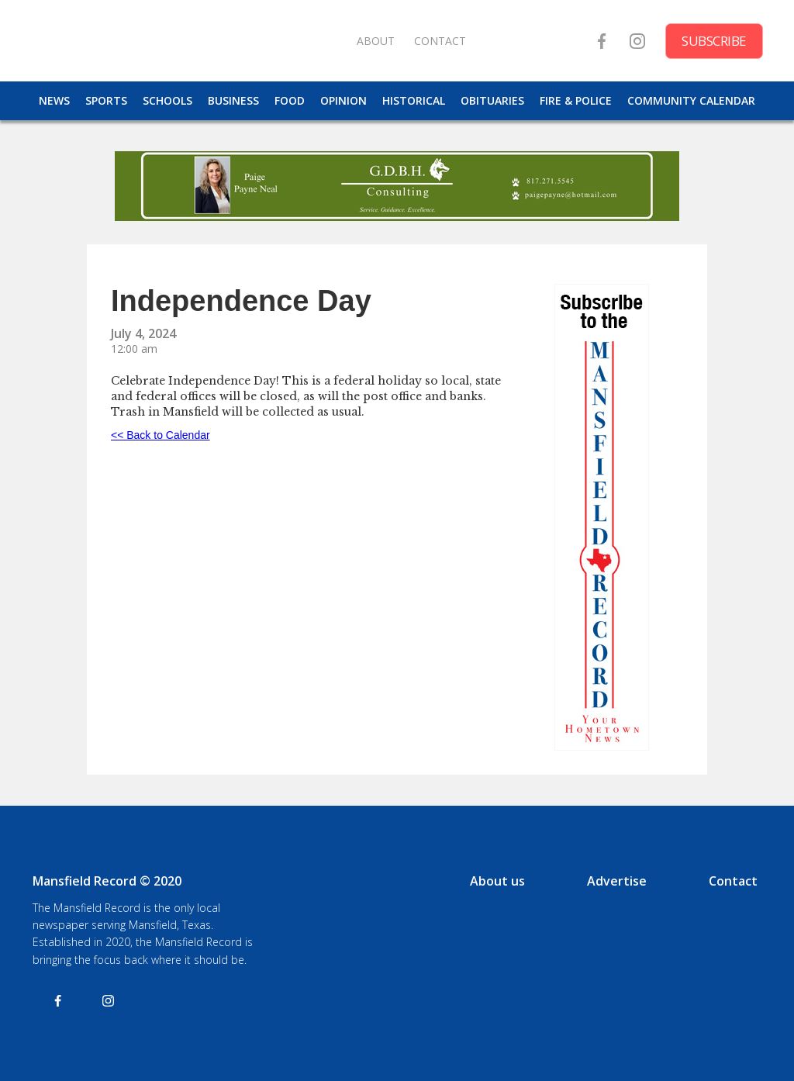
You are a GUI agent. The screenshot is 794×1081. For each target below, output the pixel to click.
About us (497, 880)
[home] (186, 41)
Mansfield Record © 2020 (107, 880)
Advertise (617, 880)
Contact (733, 880)
